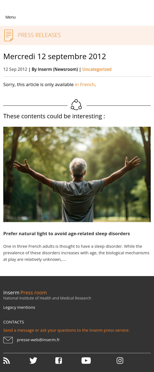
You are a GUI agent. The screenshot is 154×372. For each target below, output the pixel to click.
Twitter (42, 360)
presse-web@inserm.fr (38, 339)
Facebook (67, 360)
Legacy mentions (19, 307)
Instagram (119, 360)
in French (85, 84)
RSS (15, 360)
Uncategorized (96, 69)
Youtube (94, 360)
